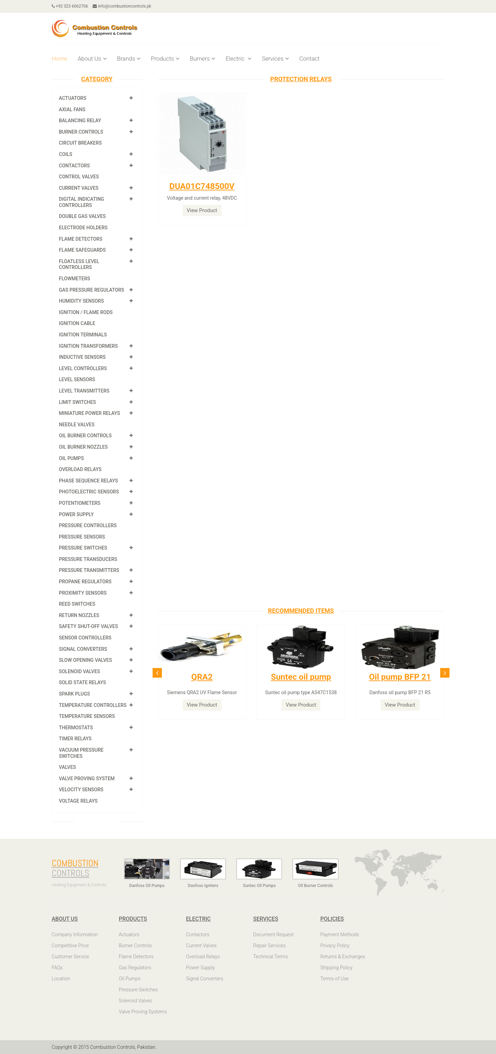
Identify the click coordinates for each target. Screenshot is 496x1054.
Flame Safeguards (82, 250)
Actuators (72, 98)
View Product (202, 210)
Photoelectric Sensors (89, 491)
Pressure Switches (83, 548)
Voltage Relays (78, 801)
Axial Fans (72, 109)
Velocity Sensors (81, 789)
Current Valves (79, 188)
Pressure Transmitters (89, 570)
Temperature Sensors (87, 716)
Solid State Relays (82, 682)
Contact (309, 58)
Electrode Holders (83, 227)
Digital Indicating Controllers (81, 202)
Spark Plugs (74, 694)
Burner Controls (81, 132)
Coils (65, 154)
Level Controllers (83, 368)
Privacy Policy (334, 945)
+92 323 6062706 (70, 6)
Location (61, 978)
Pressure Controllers (88, 525)
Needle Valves (76, 424)
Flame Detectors (80, 239)
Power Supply (76, 514)
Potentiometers (80, 503)
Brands (129, 58)
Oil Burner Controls (85, 435)
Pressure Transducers (88, 559)
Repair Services (269, 945)
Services (275, 58)
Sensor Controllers (85, 637)
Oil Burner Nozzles (83, 447)
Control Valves (79, 176)
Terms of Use (334, 978)
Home (59, 58)
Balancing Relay (80, 120)
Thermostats (76, 727)
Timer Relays (75, 738)
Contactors (74, 165)
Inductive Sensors (82, 357)
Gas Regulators (135, 967)
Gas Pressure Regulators (91, 290)
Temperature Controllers (92, 705)
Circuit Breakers (80, 143)
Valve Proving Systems (143, 1011)
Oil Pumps (71, 458)
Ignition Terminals (83, 334)
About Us (92, 58)
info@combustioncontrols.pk (122, 6)
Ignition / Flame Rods (86, 312)
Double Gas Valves (82, 216)
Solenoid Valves (79, 671)
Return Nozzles (79, 615)
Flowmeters (74, 278)
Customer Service (70, 956)
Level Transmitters (84, 391)
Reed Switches (77, 604)
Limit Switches (77, 402)
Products (165, 58)
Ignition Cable (77, 323)
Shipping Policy (336, 967)
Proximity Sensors (82, 593)
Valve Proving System (87, 778)
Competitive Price (70, 945)
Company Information (75, 934)
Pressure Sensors (82, 537)
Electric (238, 58)
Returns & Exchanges (342, 956)
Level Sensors (77, 379)
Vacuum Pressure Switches (81, 753)
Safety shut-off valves (88, 626)
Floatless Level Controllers (79, 264)
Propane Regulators (85, 581)
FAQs (57, 967)
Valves (67, 767)
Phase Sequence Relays (88, 480)
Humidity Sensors (81, 301)
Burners (202, 58)
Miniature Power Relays (89, 413)
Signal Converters (83, 649)
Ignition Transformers (88, 346)
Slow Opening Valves (85, 660)
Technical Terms (270, 956)
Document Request (273, 934)
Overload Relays (80, 469)
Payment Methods (339, 934)
